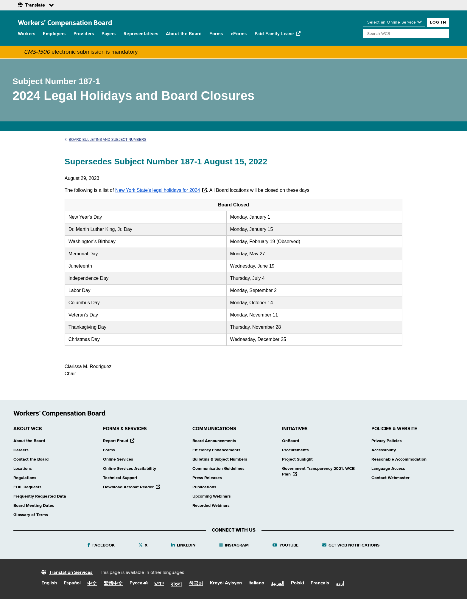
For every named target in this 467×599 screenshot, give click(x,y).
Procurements (295, 450)
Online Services (118, 459)
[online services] (394, 22)
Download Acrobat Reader (131, 487)
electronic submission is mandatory (81, 52)
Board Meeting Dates (33, 506)
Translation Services (71, 572)
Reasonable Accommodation (398, 459)
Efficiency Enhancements (216, 450)
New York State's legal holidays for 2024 (157, 190)
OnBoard (290, 441)
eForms (239, 34)
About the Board (184, 34)
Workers (26, 34)
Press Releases (207, 478)
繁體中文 (113, 583)
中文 (92, 583)
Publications (204, 487)
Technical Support (120, 478)
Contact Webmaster (390, 478)
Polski (297, 583)
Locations (22, 469)
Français (320, 583)
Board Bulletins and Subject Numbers (106, 140)
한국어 (196, 583)
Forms (216, 34)
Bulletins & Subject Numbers (219, 459)
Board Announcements (214, 441)
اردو (340, 583)
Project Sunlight (297, 459)
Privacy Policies (386, 441)
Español (72, 583)
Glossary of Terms (30, 515)
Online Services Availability (129, 469)
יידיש (159, 583)
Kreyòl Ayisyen (226, 583)
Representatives (141, 34)
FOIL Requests (27, 487)
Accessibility (383, 450)
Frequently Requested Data (39, 496)
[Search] (406, 33)
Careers (21, 450)
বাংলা (176, 584)
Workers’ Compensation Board (65, 22)
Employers (54, 34)
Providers (84, 34)
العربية (277, 583)
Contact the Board (31, 459)
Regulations (24, 478)
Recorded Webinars (211, 506)
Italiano (256, 583)
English (49, 583)
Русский (139, 583)
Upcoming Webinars (211, 496)
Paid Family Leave (278, 33)
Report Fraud (118, 441)
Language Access (388, 469)
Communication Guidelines (218, 469)
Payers (109, 34)
